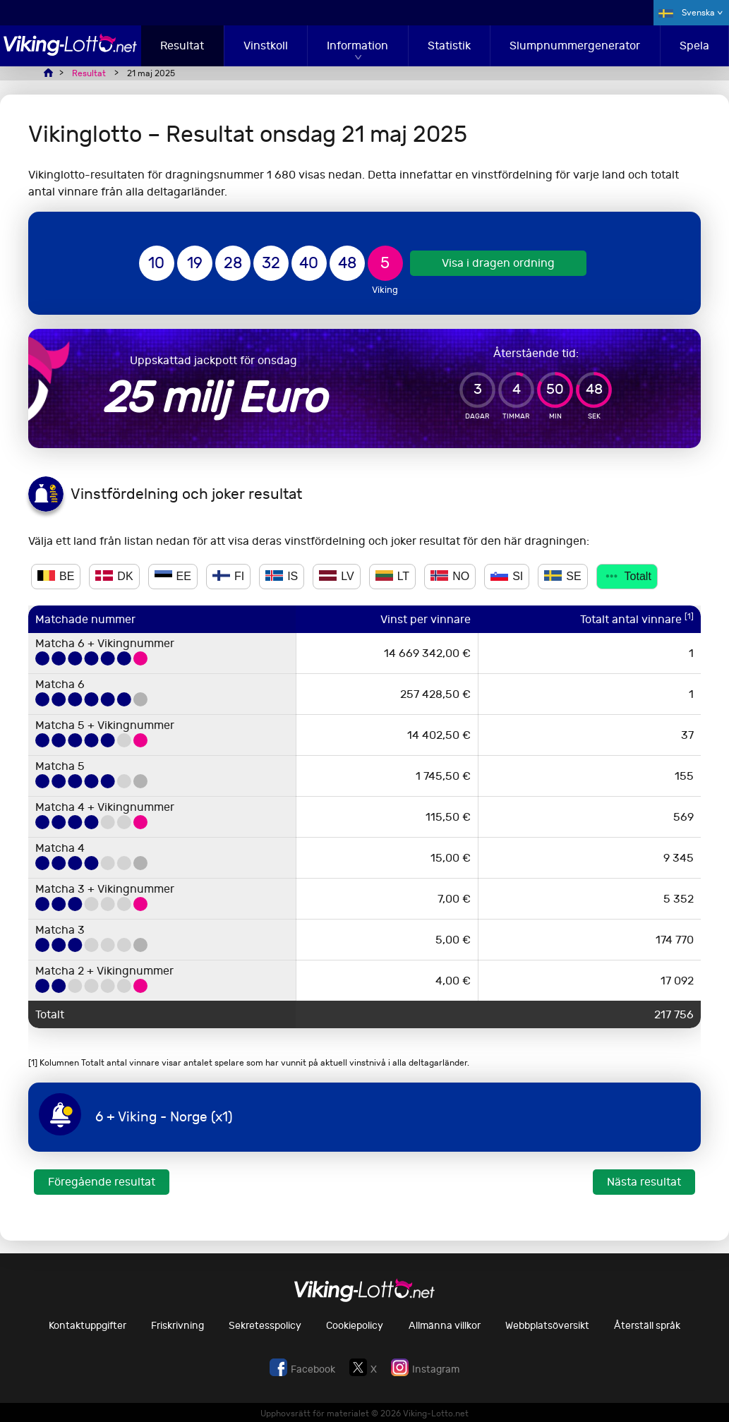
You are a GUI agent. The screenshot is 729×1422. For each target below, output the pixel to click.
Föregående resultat (101, 1181)
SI (506, 576)
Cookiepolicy (354, 1326)
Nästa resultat (644, 1181)
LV (336, 576)
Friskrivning (177, 1326)
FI (228, 576)
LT (392, 576)
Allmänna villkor (445, 1326)
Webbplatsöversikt (547, 1326)
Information (357, 45)
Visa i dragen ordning (498, 263)
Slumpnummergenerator (575, 45)
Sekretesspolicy (265, 1326)
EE (173, 576)
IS (281, 576)
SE (562, 576)
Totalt (627, 576)
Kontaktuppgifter (87, 1326)
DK (114, 576)
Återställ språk (647, 1326)
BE (55, 576)
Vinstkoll (265, 45)
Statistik (449, 45)
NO (449, 576)
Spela (694, 45)
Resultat (182, 45)
